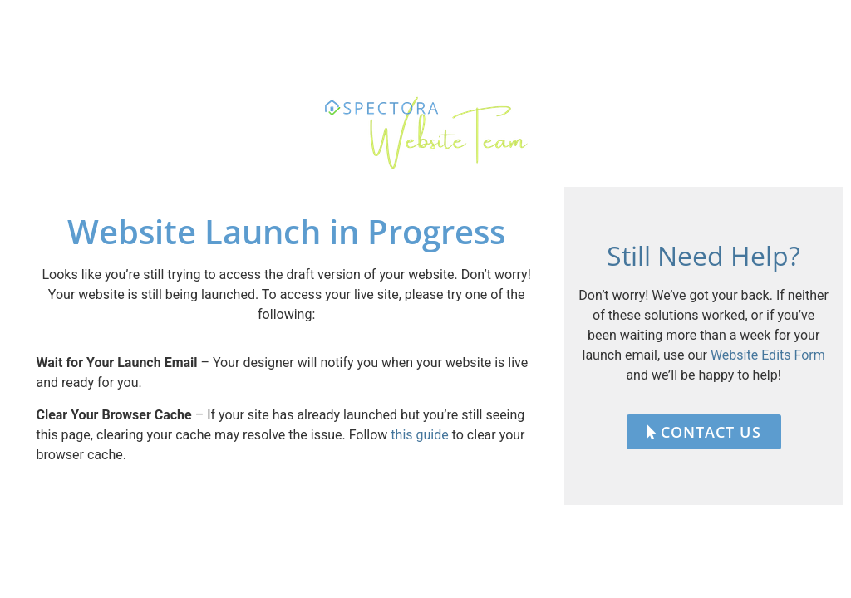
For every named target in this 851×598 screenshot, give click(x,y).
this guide (419, 435)
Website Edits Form (768, 355)
